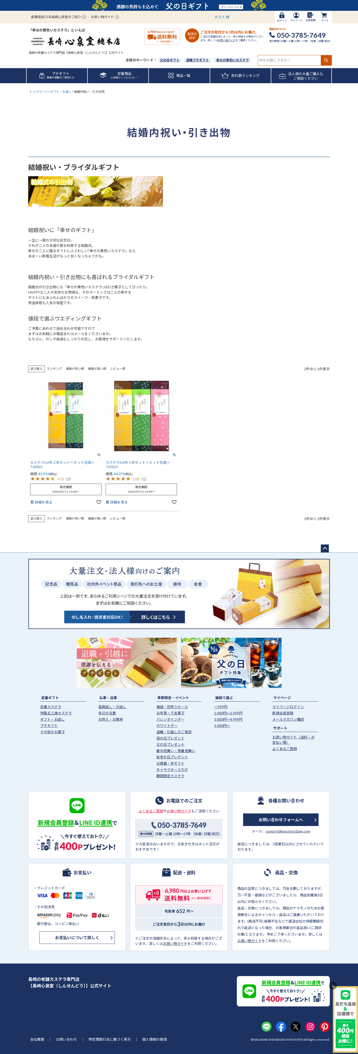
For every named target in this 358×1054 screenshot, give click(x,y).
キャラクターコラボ (172, 769)
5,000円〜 (222, 725)
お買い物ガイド (102, 17)
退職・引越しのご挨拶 (174, 732)
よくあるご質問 (284, 749)
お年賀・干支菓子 (170, 713)
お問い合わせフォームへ (281, 819)
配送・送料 (184, 872)
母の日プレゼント (170, 738)
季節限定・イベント (173, 698)
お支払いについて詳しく (77, 937)
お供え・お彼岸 (110, 719)
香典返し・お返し (112, 707)
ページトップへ (325, 548)
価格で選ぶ (224, 698)
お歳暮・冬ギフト (170, 763)
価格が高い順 (97, 369)
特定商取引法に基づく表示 (109, 1039)
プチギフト (49, 725)
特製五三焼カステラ (56, 713)
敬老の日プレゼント (172, 757)
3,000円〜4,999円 (228, 719)
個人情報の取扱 (154, 1039)
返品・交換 (286, 872)
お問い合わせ (66, 1039)
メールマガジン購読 (288, 719)
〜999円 (220, 707)
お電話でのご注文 (184, 800)
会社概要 (37, 1039)
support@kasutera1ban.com (288, 831)
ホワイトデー (166, 725)
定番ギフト (50, 698)
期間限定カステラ (170, 776)
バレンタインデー (170, 719)
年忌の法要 (107, 713)
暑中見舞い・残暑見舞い (175, 751)
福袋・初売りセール (172, 707)
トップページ (38, 92)
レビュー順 (117, 369)
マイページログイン (288, 707)
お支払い (82, 872)
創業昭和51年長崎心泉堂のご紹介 (56, 17)
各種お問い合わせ (286, 800)
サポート (280, 728)
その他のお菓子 (52, 732)
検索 (326, 60)
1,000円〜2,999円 (228, 713)
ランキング (54, 369)
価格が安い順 (75, 369)
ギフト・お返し (60, 92)
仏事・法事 (108, 698)
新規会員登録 (282, 713)
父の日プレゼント (170, 744)
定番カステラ (50, 707)
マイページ (282, 698)
